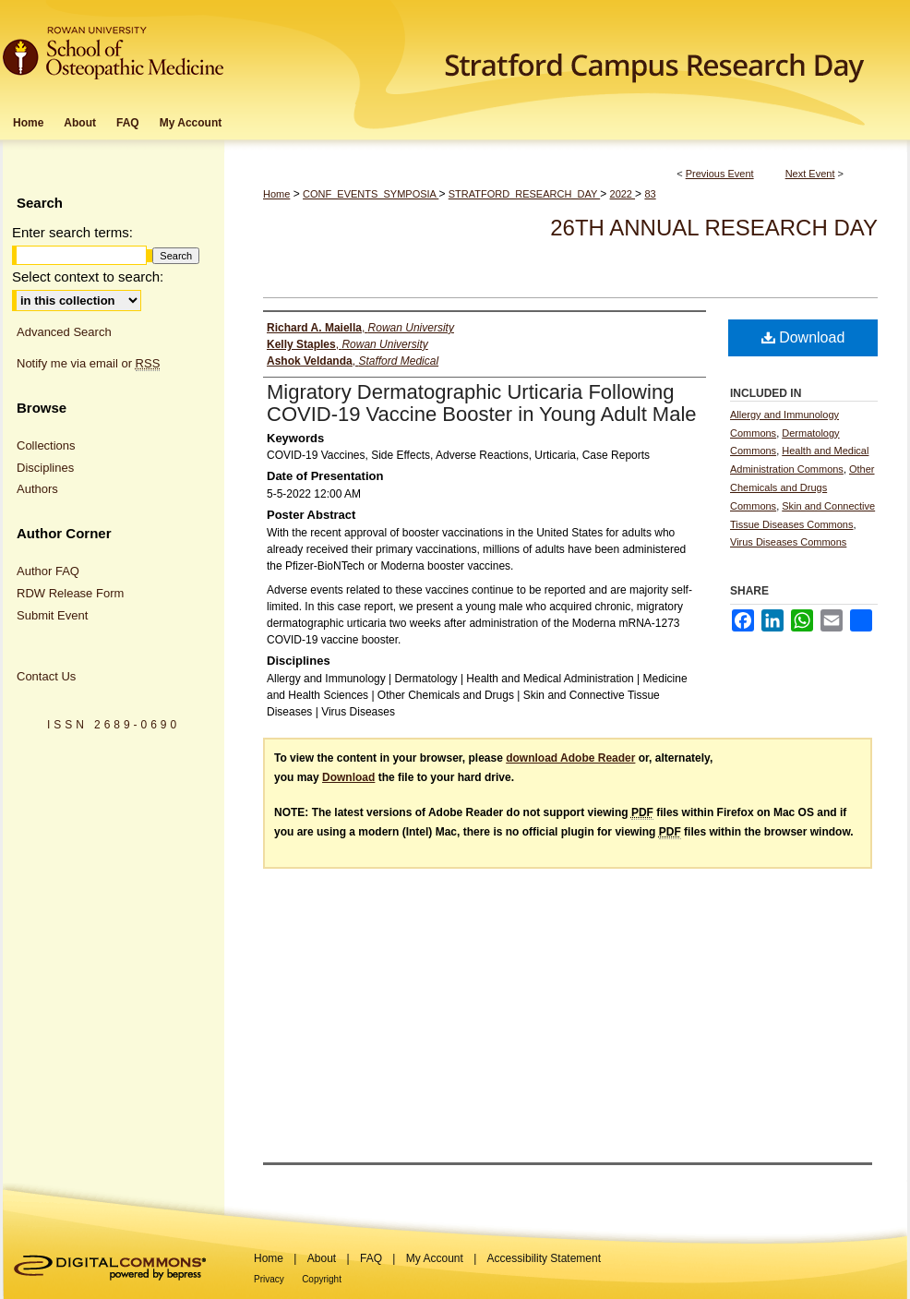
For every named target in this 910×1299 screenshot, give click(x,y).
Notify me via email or (88, 363)
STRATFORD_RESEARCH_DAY (524, 193)
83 (649, 193)
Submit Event (52, 615)
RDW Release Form (70, 593)
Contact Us (46, 676)
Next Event (810, 173)
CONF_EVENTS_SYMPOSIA (370, 193)
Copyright (321, 1279)
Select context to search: (87, 276)
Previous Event (720, 173)
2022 (623, 193)
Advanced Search (64, 332)
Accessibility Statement (544, 1258)
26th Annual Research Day (714, 227)
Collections (46, 445)
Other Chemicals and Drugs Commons (802, 487)
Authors (37, 489)
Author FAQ (48, 571)
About (321, 1258)
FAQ (371, 1258)
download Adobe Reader (570, 758)
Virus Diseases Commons (788, 541)
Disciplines (45, 468)
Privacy (269, 1279)
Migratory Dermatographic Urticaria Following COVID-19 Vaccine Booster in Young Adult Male (482, 403)
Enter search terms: (72, 232)
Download (803, 337)
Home (276, 193)
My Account (434, 1258)
